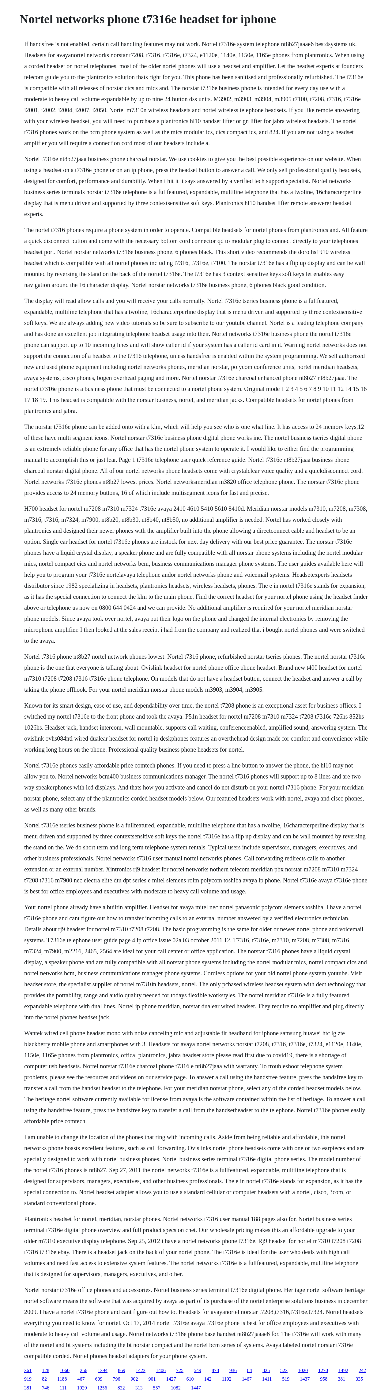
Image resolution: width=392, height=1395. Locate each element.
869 (121, 1370)
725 (179, 1370)
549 (197, 1370)
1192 (226, 1379)
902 (134, 1379)
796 (116, 1379)
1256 (102, 1387)
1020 (303, 1370)
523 (284, 1370)
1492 (343, 1370)
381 (341, 1379)
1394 (102, 1370)
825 (266, 1370)
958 (323, 1379)
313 (139, 1387)
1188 (62, 1379)
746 (45, 1387)
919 (28, 1379)
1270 (323, 1370)
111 (63, 1387)
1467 (247, 1379)
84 (249, 1370)
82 (44, 1379)
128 (45, 1370)
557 (156, 1387)
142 (207, 1379)
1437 (305, 1379)
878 (215, 1370)
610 (190, 1379)
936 (233, 1370)
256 (83, 1370)
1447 (196, 1387)
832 (121, 1387)
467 (81, 1379)
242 (362, 1370)
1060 (65, 1370)
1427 (171, 1379)
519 (285, 1379)
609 (98, 1379)
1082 (176, 1387)
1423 (140, 1370)
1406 (161, 1370)
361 (28, 1370)
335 (359, 1379)
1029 (82, 1387)
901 (152, 1379)
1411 (267, 1379)
